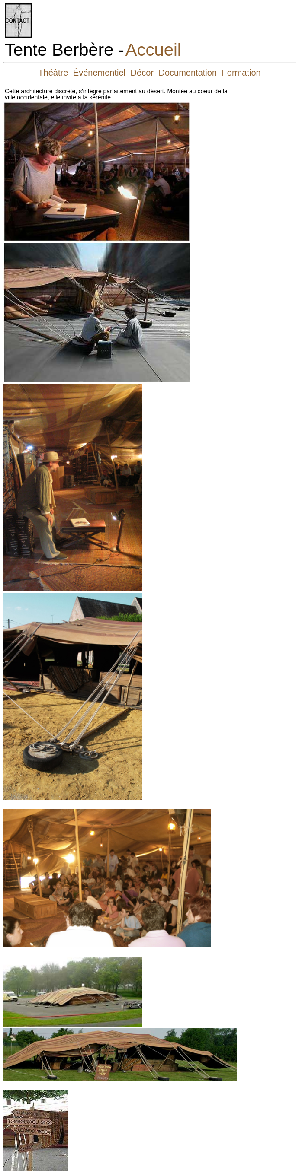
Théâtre (53, 72)
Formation (241, 72)
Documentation (188, 72)
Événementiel (99, 72)
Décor (142, 72)
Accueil (153, 49)
